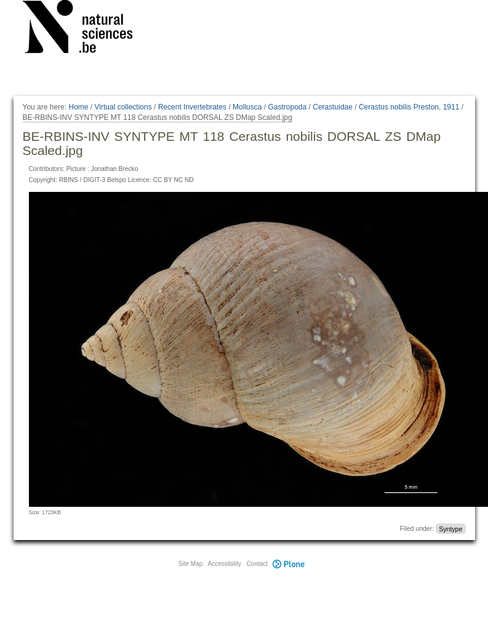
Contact (256, 563)
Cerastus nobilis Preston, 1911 (409, 107)
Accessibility (224, 563)
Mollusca (247, 107)
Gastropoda (287, 107)
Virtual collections (123, 107)
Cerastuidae (333, 107)
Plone (290, 563)
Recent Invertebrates (192, 107)
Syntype (450, 528)
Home (78, 107)
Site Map (190, 563)
